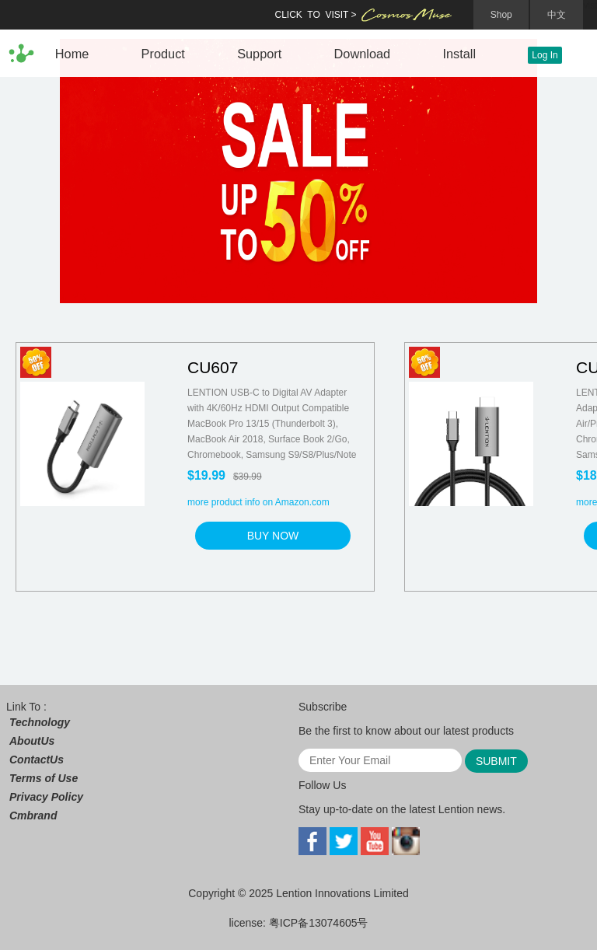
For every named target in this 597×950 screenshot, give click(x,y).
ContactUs (36, 759)
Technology (39, 722)
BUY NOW (273, 535)
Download (362, 54)
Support (259, 54)
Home (72, 54)
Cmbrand (33, 815)
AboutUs (31, 741)
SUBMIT (496, 761)
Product (163, 54)
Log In (544, 55)
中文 (556, 14)
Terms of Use (43, 778)
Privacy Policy (46, 797)
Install (459, 54)
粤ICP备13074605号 (318, 923)
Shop (501, 14)
